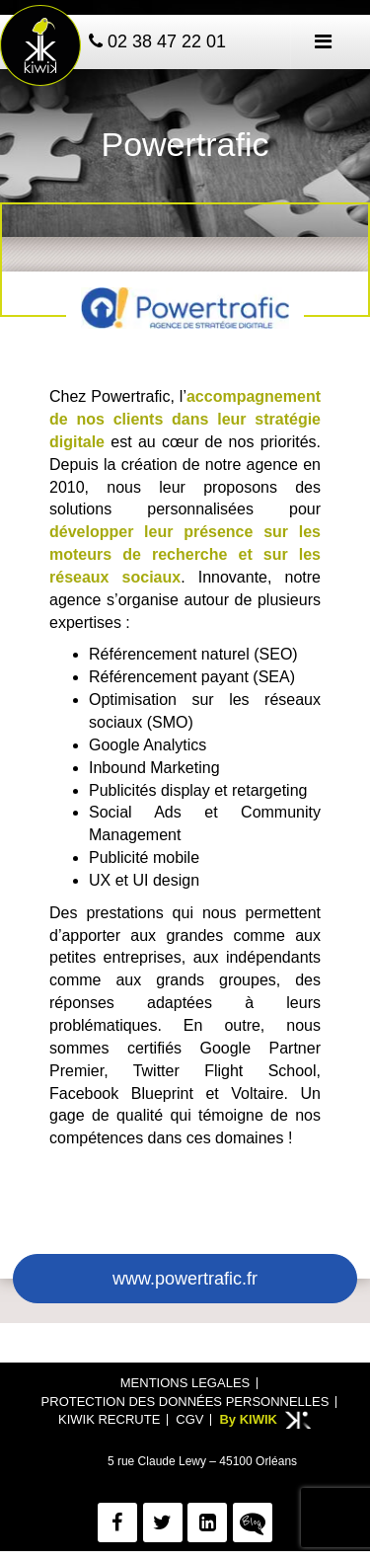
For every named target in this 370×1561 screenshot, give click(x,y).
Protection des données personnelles (185, 1401)
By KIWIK (248, 1419)
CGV (189, 1419)
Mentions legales (185, 1382)
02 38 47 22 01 (157, 41)
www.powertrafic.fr (185, 1278)
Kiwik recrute (109, 1419)
